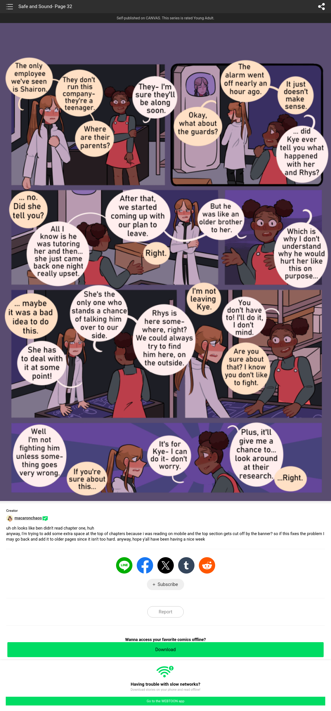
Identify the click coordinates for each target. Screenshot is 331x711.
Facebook (145, 565)
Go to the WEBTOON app (165, 701)
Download (165, 649)
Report (165, 612)
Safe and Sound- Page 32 (45, 6)
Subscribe (168, 584)
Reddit (207, 565)
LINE (124, 565)
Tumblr (186, 565)
